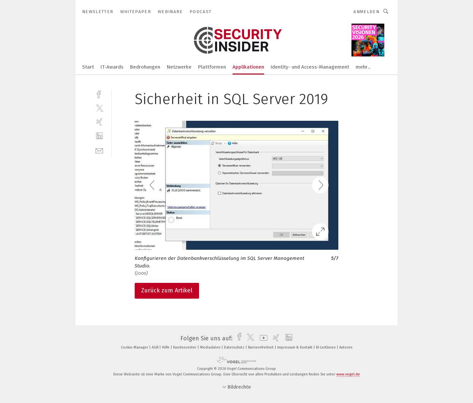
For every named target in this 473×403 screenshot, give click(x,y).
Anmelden (366, 11)
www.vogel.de (348, 374)
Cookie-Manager (135, 347)
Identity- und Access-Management (310, 67)
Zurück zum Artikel (166, 290)
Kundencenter (185, 347)
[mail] (99, 150)
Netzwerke (179, 67)
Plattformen (212, 67)
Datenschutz (234, 347)
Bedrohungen (145, 67)
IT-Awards (112, 67)
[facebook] (99, 94)
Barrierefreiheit (261, 347)
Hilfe (166, 347)
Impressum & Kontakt (295, 347)
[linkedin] (99, 136)
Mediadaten (210, 347)
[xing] (99, 122)
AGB (155, 347)
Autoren (345, 347)
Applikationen (248, 67)
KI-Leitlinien (326, 347)
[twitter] (99, 108)
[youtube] (262, 338)
